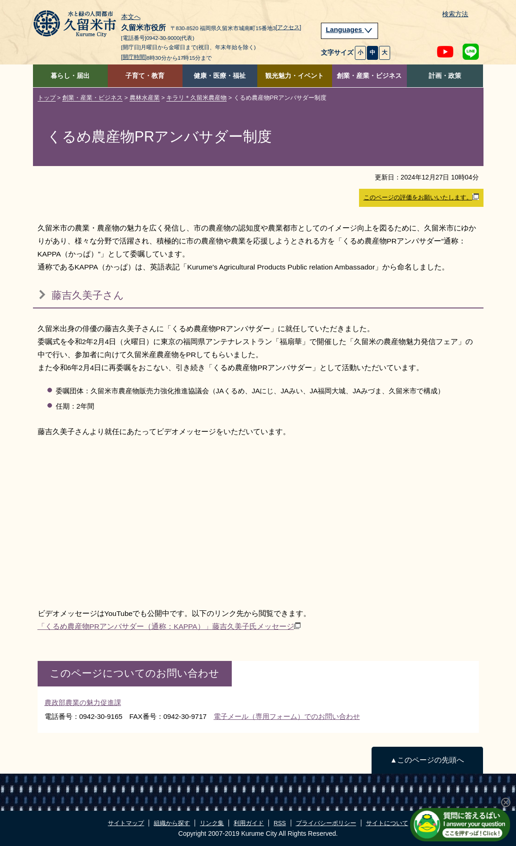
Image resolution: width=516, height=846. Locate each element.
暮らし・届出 (70, 75)
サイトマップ (126, 823)
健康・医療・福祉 (220, 75)
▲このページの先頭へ (427, 760)
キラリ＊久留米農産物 (196, 97)
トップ (47, 97)
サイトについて (387, 823)
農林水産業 (145, 97)
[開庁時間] (134, 57)
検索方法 (455, 14)
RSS (280, 823)
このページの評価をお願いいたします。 (421, 197)
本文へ (131, 17)
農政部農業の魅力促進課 (83, 702)
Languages (349, 29)
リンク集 (212, 823)
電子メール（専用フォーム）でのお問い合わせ (287, 716)
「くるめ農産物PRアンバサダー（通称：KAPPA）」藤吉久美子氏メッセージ (169, 626)
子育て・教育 (144, 75)
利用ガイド (249, 823)
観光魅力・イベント (294, 75)
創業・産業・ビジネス (369, 75)
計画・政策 (445, 75)
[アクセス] (288, 27)
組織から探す (172, 823)
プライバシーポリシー (326, 823)
